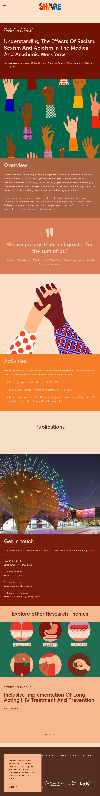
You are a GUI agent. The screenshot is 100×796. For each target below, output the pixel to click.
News (51, 756)
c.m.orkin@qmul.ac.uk (21, 560)
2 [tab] (50, 735)
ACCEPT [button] (13, 787)
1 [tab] (46, 735)
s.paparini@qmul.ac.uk (21, 581)
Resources (62, 756)
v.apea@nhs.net (18, 571)
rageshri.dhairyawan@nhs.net (25, 592)
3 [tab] (54, 735)
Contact (74, 756)
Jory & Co (44, 787)
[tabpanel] (50, 669)
